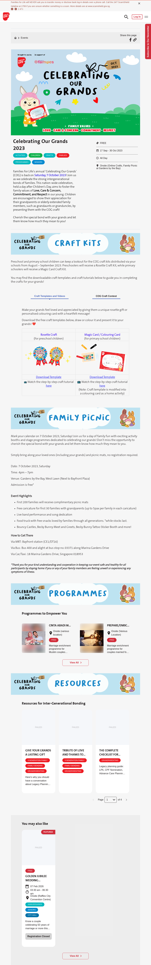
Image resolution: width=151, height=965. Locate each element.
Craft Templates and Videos (49, 296)
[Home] (15, 38)
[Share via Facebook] (131, 40)
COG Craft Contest (106, 296)
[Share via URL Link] (135, 39)
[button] (94, 800)
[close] (139, 3)
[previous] (12, 9)
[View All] (75, 956)
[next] (15, 9)
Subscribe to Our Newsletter (148, 41)
